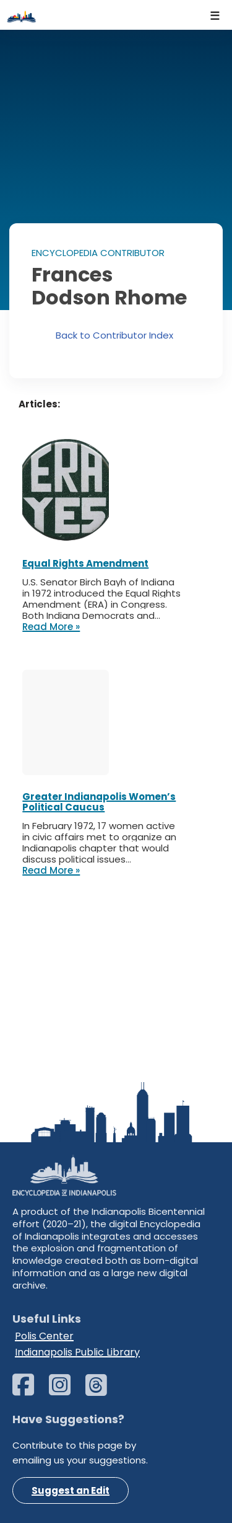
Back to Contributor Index (114, 335)
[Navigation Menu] (215, 14)
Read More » (51, 627)
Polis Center (44, 1336)
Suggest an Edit (71, 1490)
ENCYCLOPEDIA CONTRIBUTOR (98, 252)
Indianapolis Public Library (77, 1352)
